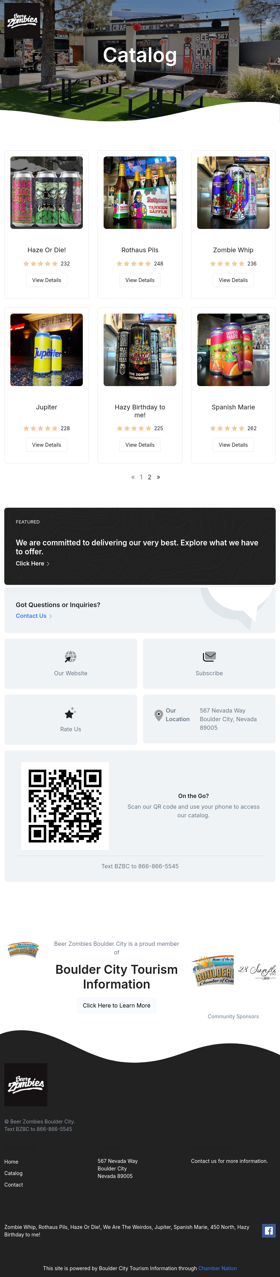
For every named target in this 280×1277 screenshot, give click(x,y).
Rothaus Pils (140, 250)
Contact (13, 1185)
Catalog (13, 1173)
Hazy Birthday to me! (140, 411)
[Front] (23, 21)
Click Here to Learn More (117, 1005)
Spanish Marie (233, 407)
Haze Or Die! (46, 250)
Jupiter (46, 407)
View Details (46, 280)
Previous (185, 971)
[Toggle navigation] (269, 21)
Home (11, 1162)
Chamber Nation (217, 1268)
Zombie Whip (233, 250)
